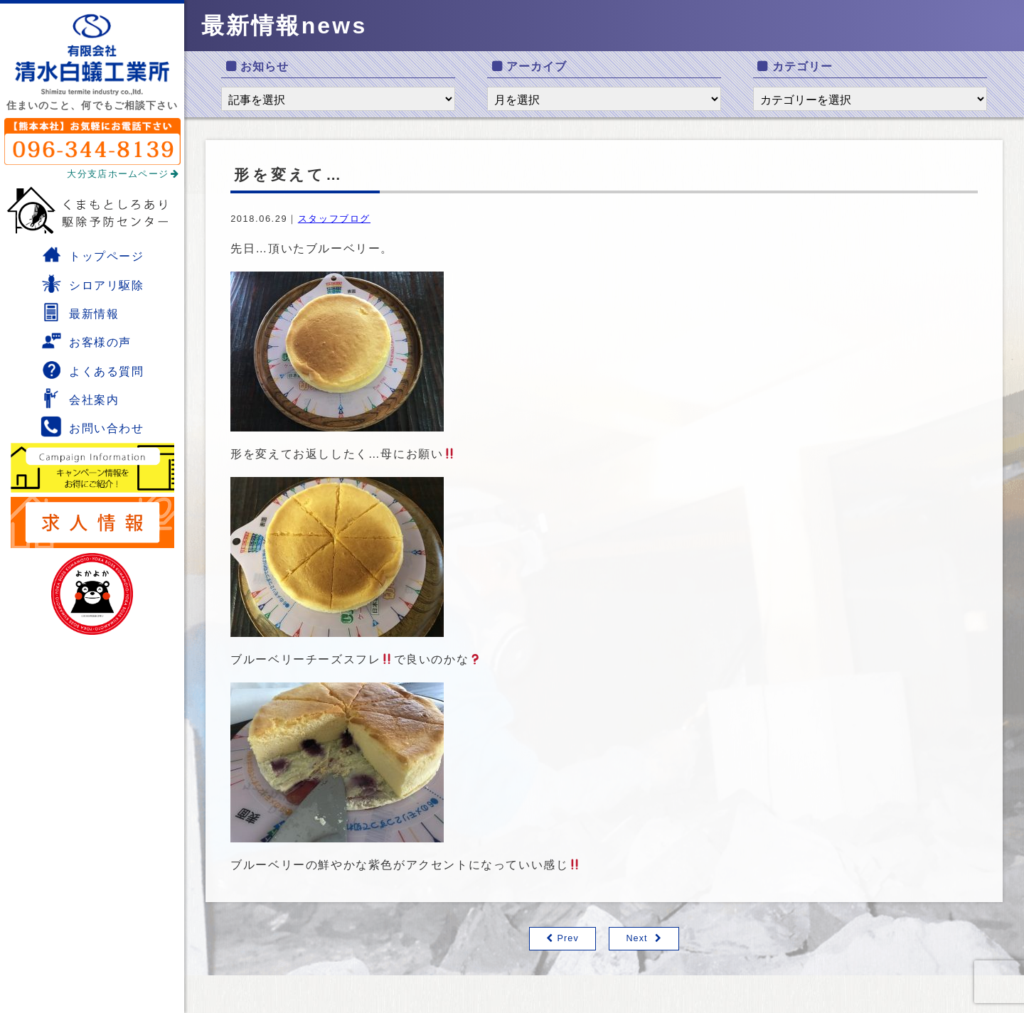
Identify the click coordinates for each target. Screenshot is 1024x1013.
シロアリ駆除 (92, 283)
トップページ (92, 254)
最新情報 (80, 312)
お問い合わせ (92, 426)
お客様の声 (86, 340)
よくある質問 (92, 369)
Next (637, 938)
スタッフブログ (334, 218)
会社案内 (80, 398)
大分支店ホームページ (123, 173)
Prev (568, 938)
